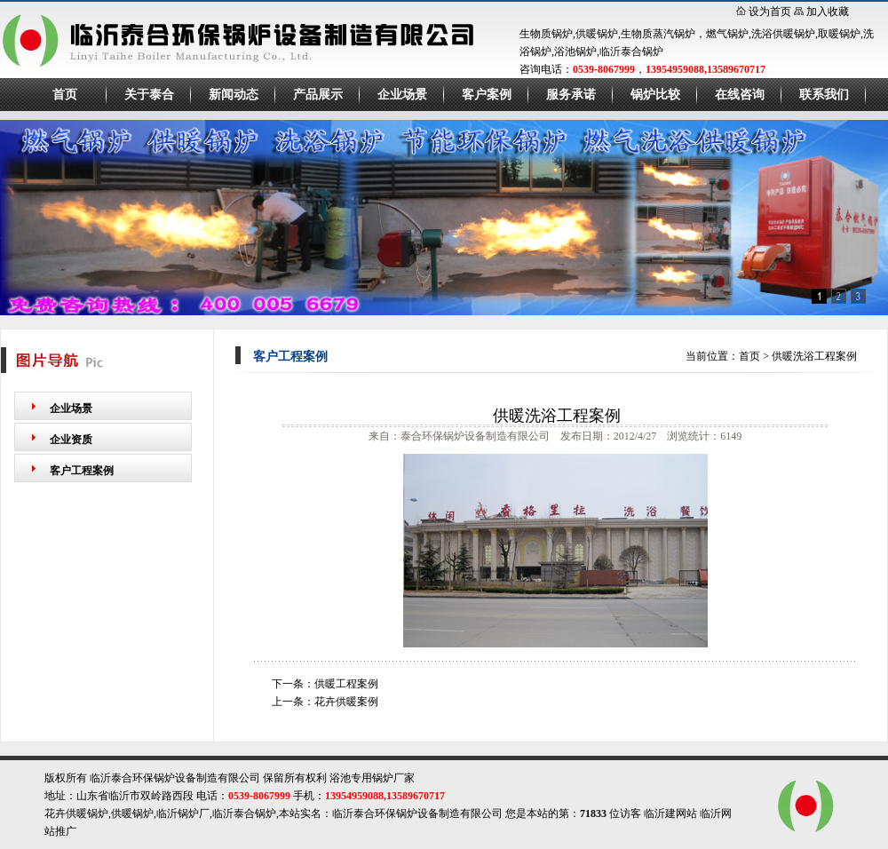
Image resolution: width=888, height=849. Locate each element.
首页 (64, 94)
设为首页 (770, 11)
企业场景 (402, 94)
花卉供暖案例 (346, 701)
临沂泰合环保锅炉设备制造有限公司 (417, 813)
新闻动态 (233, 94)
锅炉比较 (655, 94)
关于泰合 (149, 94)
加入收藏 (827, 11)
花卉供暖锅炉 (76, 813)
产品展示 (318, 94)
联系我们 (824, 94)
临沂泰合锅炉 (244, 813)
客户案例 (486, 94)
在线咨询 (740, 94)
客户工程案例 (82, 470)
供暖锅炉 (132, 813)
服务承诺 (571, 94)
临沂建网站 (670, 813)
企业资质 (71, 439)
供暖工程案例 (346, 684)
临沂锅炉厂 (183, 813)
